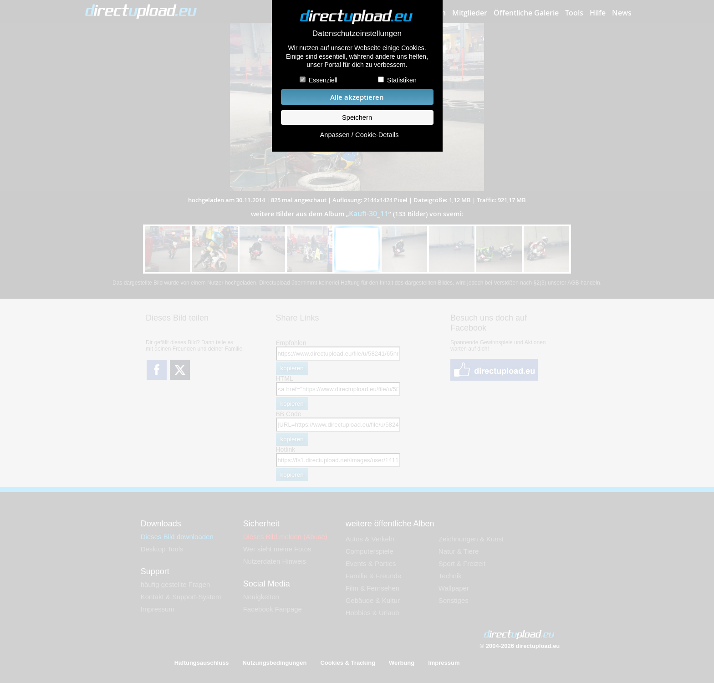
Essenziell (323, 80)
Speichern (357, 117)
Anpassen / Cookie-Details (359, 134)
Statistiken (402, 80)
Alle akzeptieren (357, 97)
